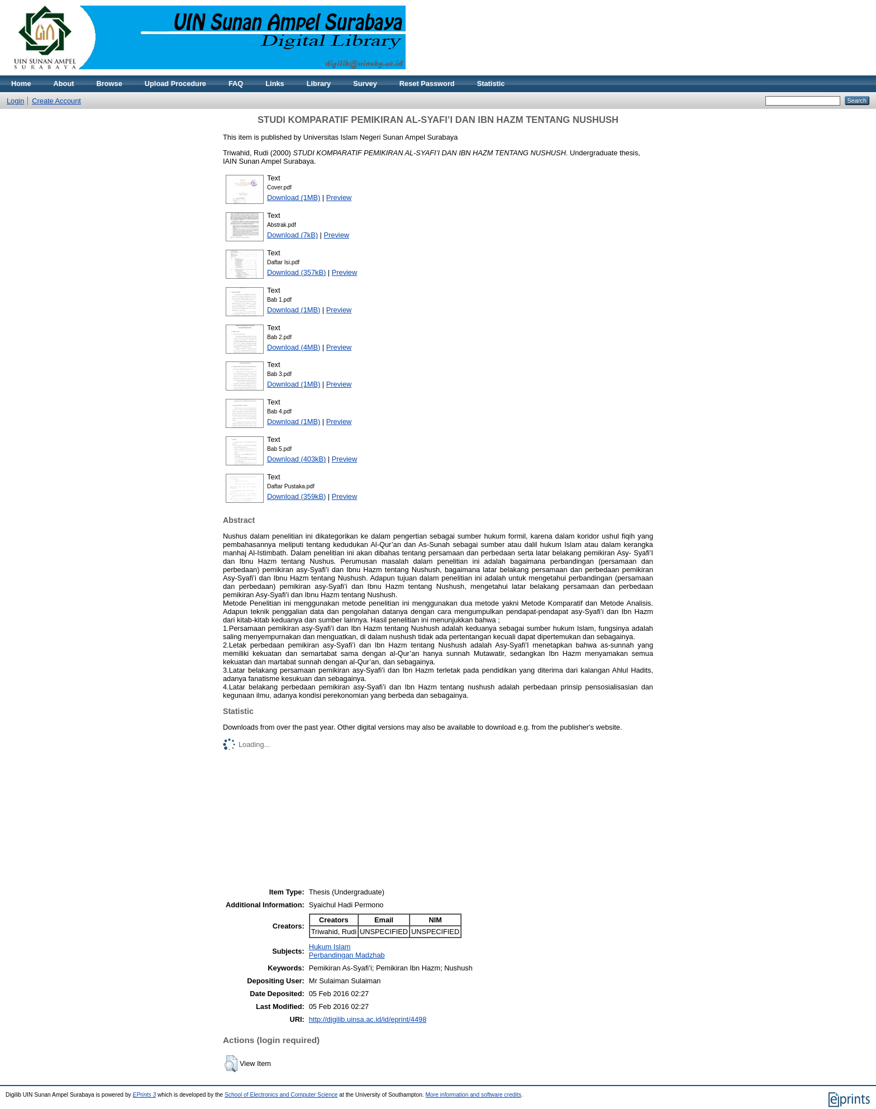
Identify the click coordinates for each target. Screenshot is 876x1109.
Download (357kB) (296, 272)
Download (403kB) (296, 459)
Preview (339, 197)
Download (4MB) (293, 347)
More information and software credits (473, 1095)
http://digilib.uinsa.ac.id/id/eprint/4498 (368, 1019)
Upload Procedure (175, 83)
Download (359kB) (296, 496)
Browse (109, 83)
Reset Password (427, 83)
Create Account (56, 101)
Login (15, 101)
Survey (365, 83)
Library (319, 83)
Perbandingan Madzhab (347, 955)
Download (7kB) (292, 235)
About (64, 83)
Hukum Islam (330, 947)
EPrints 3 (144, 1095)
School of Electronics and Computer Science (281, 1095)
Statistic (491, 83)
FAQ (235, 83)
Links (274, 83)
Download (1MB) (293, 197)
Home (21, 83)
